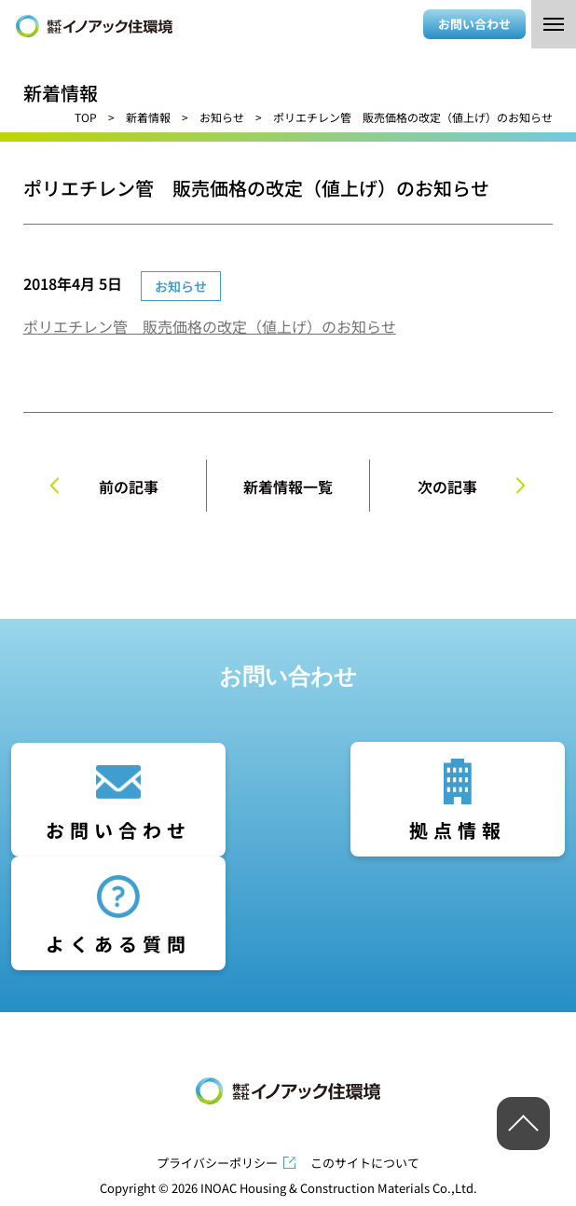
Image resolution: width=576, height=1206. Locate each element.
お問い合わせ (474, 24)
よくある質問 (118, 943)
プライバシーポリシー (217, 1163)
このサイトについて (364, 1163)
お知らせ (221, 117)
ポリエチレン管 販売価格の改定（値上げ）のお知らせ (209, 326)
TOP (86, 117)
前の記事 (128, 486)
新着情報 (148, 117)
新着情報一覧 (288, 486)
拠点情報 (457, 829)
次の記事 (447, 486)
